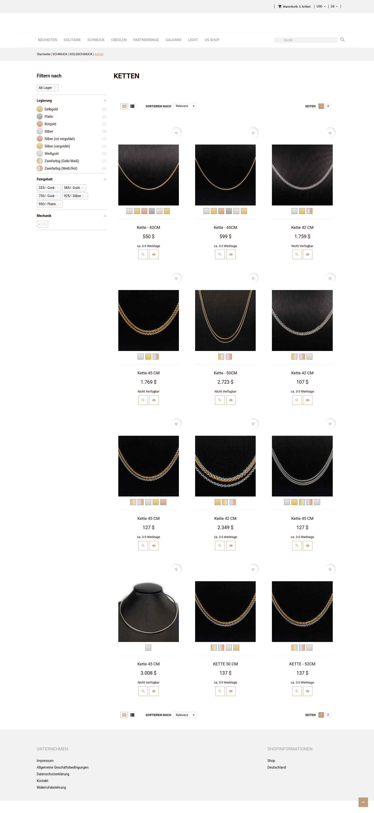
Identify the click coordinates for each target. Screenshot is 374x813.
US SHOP (212, 40)
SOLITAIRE (72, 40)
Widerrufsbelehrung (51, 787)
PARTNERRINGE (146, 40)
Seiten (310, 106)
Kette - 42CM (148, 227)
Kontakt (42, 781)
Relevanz (186, 106)
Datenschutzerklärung (53, 774)
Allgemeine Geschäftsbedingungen (62, 767)
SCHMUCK (95, 40)
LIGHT (193, 40)
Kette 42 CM (302, 227)
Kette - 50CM (225, 373)
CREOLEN (119, 40)
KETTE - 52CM (302, 664)
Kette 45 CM (148, 373)
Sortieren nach (158, 106)
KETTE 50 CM (225, 664)
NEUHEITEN (47, 40)
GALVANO (174, 40)
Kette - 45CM (225, 227)
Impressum (45, 761)
